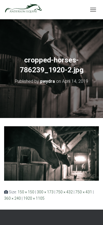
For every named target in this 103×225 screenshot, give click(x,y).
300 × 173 (45, 192)
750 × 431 (83, 192)
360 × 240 (12, 198)
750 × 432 (64, 192)
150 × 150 (26, 192)
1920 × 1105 (33, 198)
